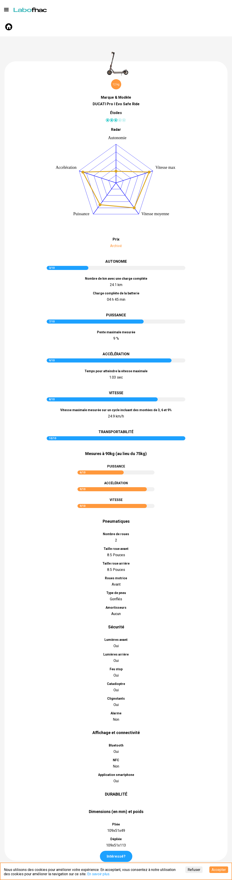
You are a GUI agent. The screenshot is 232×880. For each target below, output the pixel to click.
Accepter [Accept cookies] (219, 870)
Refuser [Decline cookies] (194, 870)
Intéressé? (116, 856)
